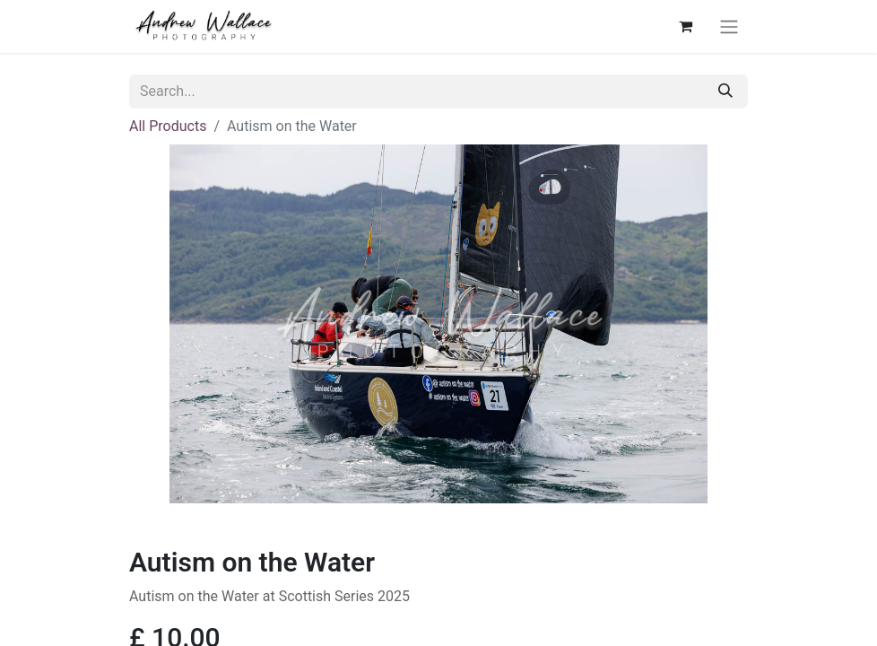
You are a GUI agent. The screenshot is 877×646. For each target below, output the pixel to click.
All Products (167, 126)
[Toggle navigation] (729, 26)
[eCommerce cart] (685, 26)
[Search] (725, 91)
